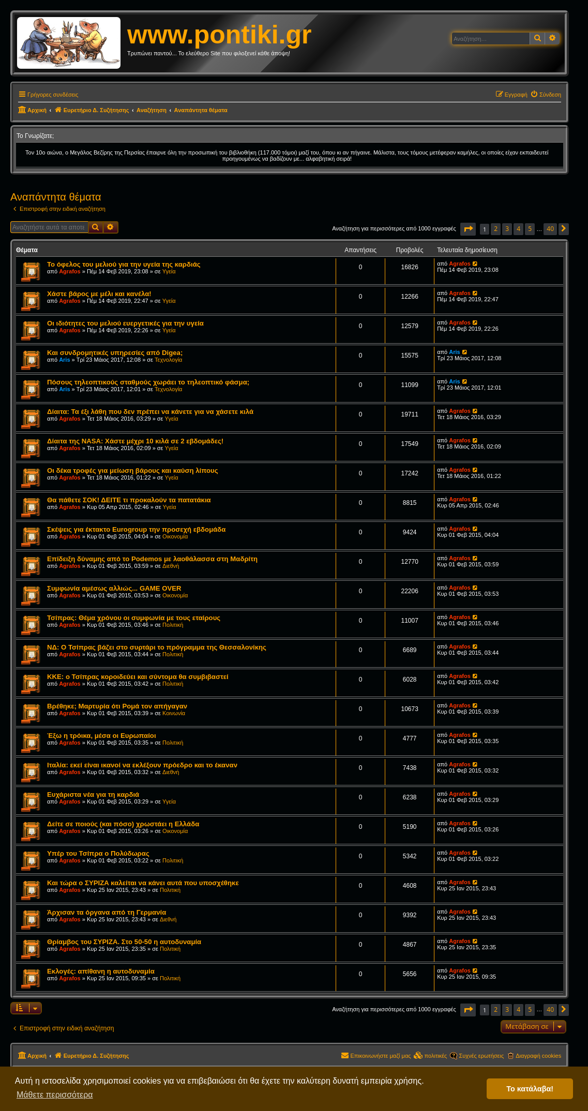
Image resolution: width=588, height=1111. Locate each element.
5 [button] (530, 228)
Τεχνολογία (168, 360)
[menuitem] (545, 94)
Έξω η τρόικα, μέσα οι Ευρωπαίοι (101, 735)
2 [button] (495, 228)
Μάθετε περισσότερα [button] (55, 1094)
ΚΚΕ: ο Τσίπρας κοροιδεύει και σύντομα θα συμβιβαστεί (138, 677)
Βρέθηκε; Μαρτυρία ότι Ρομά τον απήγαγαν (117, 706)
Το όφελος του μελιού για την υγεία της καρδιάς (124, 264)
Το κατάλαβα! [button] (529, 1089)
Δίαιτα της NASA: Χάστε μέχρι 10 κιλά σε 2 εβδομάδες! (135, 441)
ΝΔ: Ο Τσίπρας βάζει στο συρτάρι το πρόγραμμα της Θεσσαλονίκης (156, 647)
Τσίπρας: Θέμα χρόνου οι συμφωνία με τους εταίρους (133, 618)
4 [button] (518, 228)
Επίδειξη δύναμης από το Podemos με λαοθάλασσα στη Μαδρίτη (152, 559)
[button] (468, 229)
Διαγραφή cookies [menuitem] (538, 1056)
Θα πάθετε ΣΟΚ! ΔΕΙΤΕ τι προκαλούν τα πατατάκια (129, 500)
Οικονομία (175, 536)
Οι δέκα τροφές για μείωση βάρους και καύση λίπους (132, 470)
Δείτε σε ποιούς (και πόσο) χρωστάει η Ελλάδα (123, 824)
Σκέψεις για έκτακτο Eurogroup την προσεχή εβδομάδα (136, 529)
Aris (64, 360)
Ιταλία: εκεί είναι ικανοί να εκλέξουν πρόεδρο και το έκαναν (142, 765)
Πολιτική (172, 625)
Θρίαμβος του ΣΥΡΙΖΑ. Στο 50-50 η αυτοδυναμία (124, 942)
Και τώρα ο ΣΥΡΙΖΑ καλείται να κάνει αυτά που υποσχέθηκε (143, 883)
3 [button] (507, 228)
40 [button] (550, 228)
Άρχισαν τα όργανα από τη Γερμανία (106, 912)
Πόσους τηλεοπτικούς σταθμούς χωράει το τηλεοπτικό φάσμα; (148, 382)
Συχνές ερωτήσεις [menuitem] (481, 1056)
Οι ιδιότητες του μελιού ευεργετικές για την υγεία (125, 323)
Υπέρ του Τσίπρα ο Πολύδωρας (98, 853)
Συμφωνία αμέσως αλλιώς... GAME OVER (114, 588)
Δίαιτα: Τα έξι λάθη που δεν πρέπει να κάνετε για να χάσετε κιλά (150, 411)
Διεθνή (170, 566)
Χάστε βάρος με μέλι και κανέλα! (99, 294)
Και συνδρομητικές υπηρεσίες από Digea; (115, 353)
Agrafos (70, 271)
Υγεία (169, 271)
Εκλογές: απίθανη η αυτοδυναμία (101, 971)
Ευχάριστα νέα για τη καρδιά (93, 794)
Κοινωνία (173, 713)
